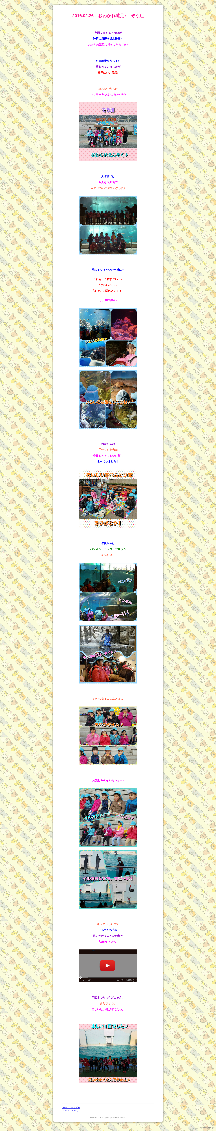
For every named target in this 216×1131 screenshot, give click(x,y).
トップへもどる (70, 1110)
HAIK (209, 1127)
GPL (209, 1128)
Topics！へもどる (71, 1107)
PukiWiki (195, 1128)
